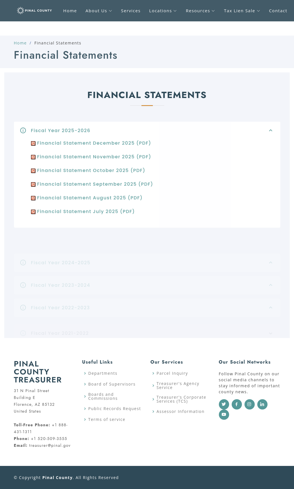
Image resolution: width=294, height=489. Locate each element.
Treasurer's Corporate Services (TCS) (181, 399)
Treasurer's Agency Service (178, 386)
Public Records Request (114, 409)
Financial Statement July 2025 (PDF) (83, 215)
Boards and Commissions (103, 396)
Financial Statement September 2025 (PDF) (92, 188)
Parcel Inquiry (172, 373)
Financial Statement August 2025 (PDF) (87, 202)
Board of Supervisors (111, 384)
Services (131, 10)
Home (20, 43)
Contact (278, 10)
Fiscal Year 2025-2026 (153, 134)
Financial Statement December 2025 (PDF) (91, 147)
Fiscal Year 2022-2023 (153, 312)
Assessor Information (181, 411)
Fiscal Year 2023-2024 (153, 289)
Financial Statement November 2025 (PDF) (91, 161)
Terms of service (107, 419)
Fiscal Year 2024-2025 (153, 267)
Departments (103, 373)
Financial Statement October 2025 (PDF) (88, 174)
